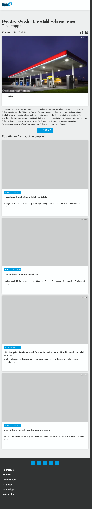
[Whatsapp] (45, 463)
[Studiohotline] (51, 463)
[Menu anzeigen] (85, 4)
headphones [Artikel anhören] (81, 32)
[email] (57, 463)
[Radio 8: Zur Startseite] (23, 4)
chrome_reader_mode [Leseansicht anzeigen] (86, 32)
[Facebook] (33, 463)
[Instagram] (39, 463)
